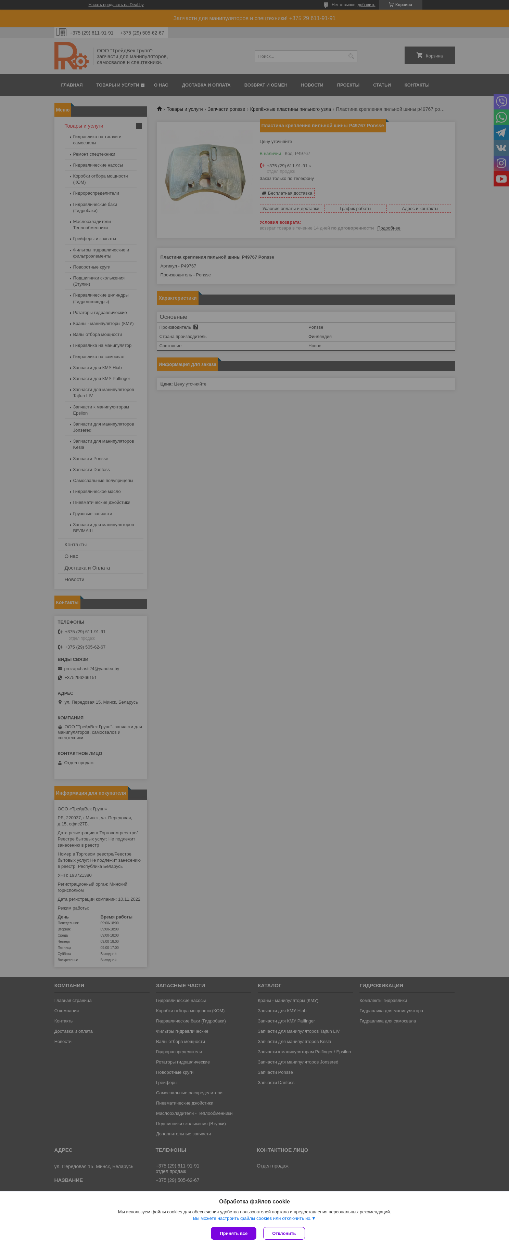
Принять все (233, 1233)
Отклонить (284, 1233)
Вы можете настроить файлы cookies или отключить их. (252, 1218)
